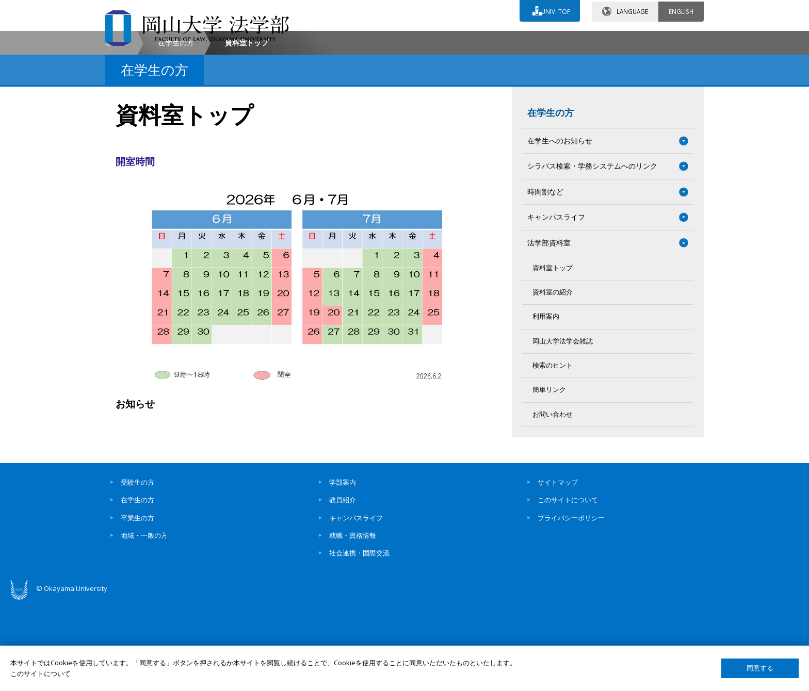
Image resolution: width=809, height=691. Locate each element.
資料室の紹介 (552, 380)
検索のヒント (552, 453)
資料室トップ (552, 355)
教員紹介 (342, 588)
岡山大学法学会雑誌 (562, 428)
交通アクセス (524, 39)
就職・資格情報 (352, 623)
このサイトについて (568, 588)
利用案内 (545, 404)
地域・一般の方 (144, 623)
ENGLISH (681, 10)
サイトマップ (558, 570)
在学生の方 (176, 131)
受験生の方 (137, 570)
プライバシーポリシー (571, 605)
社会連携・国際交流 (359, 641)
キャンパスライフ (356, 605)
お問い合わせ (432, 39)
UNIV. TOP (555, 10)
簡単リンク (549, 477)
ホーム (116, 131)
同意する (760, 668)
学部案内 (342, 570)
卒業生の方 (137, 605)
